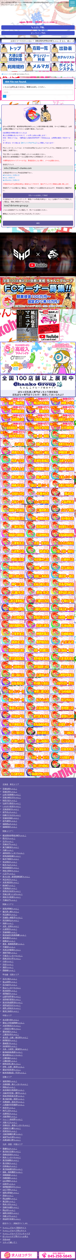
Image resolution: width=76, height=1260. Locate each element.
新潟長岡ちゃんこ (10, 990)
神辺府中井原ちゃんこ (12, 1219)
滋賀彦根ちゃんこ (10, 1081)
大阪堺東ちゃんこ (10, 1116)
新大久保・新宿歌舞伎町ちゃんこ (16, 876)
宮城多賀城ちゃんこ (11, 818)
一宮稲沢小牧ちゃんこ (12, 1028)
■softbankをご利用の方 (11, 180)
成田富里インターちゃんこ (14, 853)
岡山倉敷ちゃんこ (10, 1198)
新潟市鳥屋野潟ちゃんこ (13, 1002)
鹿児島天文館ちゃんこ (12, 1151)
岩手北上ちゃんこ (10, 812)
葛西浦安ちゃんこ (10, 938)
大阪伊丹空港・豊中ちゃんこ (14, 1093)
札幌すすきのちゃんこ (12, 815)
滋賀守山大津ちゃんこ (12, 1137)
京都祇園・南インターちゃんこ (15, 1084)
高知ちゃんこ (8, 1195)
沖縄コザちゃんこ (10, 1216)
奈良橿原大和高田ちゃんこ (14, 1090)
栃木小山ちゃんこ (10, 865)
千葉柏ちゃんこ (9, 947)
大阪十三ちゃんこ (10, 1122)
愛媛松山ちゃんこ (10, 1148)
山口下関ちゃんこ (10, 1189)
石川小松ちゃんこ (10, 979)
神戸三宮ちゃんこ (10, 1110)
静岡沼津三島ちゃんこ (12, 1063)
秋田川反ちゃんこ (10, 800)
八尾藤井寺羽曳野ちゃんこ (14, 1104)
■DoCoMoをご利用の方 (11, 175)
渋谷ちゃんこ (8, 964)
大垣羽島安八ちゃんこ (12, 1025)
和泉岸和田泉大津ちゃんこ (14, 1096)
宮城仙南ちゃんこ (10, 788)
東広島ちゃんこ (9, 1201)
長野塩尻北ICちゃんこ (12, 1005)
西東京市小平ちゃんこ (12, 958)
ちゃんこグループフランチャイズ (16, 1233)
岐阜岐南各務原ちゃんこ (13, 1052)
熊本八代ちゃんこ (10, 1204)
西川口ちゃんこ (9, 838)
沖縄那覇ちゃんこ (10, 1178)
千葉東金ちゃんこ (10, 888)
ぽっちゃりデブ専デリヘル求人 (15, 1236)
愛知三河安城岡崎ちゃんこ (14, 1022)
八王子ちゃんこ (9, 873)
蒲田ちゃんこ (8, 967)
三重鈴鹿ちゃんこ (10, 1061)
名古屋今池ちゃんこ (11, 1019)
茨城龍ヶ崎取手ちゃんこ (13, 917)
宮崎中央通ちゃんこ (11, 1207)
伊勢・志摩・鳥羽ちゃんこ (14, 1066)
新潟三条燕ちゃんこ (11, 1011)
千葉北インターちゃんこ (13, 955)
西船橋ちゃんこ (9, 970)
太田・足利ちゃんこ (11, 926)
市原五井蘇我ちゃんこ (12, 949)
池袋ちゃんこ (8, 923)
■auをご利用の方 (9, 178)
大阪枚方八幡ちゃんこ (12, 1128)
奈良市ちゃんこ (9, 1107)
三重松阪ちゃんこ (10, 1058)
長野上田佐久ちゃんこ (12, 1008)
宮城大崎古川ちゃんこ (12, 797)
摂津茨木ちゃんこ (10, 1131)
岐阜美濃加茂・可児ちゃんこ (14, 1072)
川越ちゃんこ (8, 850)
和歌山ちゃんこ (9, 1087)
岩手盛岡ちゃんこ (10, 821)
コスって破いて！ (10, 1242)
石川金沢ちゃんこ (10, 984)
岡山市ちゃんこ (9, 1210)
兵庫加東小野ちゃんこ (12, 1140)
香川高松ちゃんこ (10, 1163)
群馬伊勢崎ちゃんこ (11, 908)
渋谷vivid (6, 1239)
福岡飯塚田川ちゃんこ (12, 1186)
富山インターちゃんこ (12, 987)
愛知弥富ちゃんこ (10, 1031)
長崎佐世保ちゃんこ (11, 1154)
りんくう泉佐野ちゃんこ (13, 1119)
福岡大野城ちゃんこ (11, 1192)
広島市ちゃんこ (9, 1184)
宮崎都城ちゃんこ (10, 1175)
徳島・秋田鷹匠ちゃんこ (13, 1172)
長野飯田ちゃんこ (10, 993)
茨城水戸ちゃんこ (10, 844)
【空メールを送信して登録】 (38, 195)
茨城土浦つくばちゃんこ (13, 894)
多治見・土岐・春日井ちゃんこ (15, 1037)
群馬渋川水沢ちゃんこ (12, 891)
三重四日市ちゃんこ (11, 1034)
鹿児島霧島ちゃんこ (11, 1160)
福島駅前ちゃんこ (10, 826)
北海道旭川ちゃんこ (11, 809)
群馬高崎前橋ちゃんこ (12, 856)
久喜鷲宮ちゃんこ (10, 929)
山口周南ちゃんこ (10, 1181)
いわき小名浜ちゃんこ (12, 806)
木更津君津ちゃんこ (11, 882)
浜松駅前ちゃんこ (10, 1046)
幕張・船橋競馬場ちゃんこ (14, 944)
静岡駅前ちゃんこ (10, 1040)
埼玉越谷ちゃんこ (10, 914)
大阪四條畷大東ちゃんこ (13, 1134)
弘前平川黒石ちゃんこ (12, 803)
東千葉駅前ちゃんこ (11, 847)
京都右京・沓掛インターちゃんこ (16, 1125)
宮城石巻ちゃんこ (10, 791)
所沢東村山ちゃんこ (11, 920)
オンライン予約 (38, 33)
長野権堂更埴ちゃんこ (12, 999)
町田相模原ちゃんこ (11, 867)
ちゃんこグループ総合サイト (14, 1227)
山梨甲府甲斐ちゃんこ (12, 996)
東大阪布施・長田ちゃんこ (14, 1099)
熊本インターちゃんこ (12, 1157)
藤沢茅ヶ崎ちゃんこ (11, 911)
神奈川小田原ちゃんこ (12, 897)
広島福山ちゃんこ (10, 1166)
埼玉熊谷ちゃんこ (10, 862)
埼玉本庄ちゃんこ (10, 879)
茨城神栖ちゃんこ (10, 932)
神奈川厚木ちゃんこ (11, 870)
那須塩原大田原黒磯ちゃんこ (14, 935)
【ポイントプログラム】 (28, 143)
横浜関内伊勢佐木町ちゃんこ (14, 835)
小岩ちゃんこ (8, 961)
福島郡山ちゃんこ (10, 824)
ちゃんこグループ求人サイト (14, 1230)
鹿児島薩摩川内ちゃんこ (13, 1169)
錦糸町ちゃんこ (9, 885)
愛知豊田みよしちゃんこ (13, 1055)
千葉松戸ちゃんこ (10, 900)
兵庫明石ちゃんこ (10, 1113)
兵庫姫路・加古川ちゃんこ (14, 1101)
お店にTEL (38, 27)
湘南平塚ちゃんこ (10, 952)
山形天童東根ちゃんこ (12, 794)
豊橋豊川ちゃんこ (10, 1043)
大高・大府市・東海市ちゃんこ (15, 1049)
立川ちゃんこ (8, 841)
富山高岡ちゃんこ (10, 982)
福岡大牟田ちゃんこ (11, 1213)
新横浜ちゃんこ (9, 941)
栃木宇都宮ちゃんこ (11, 859)
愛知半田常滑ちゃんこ (12, 1069)
